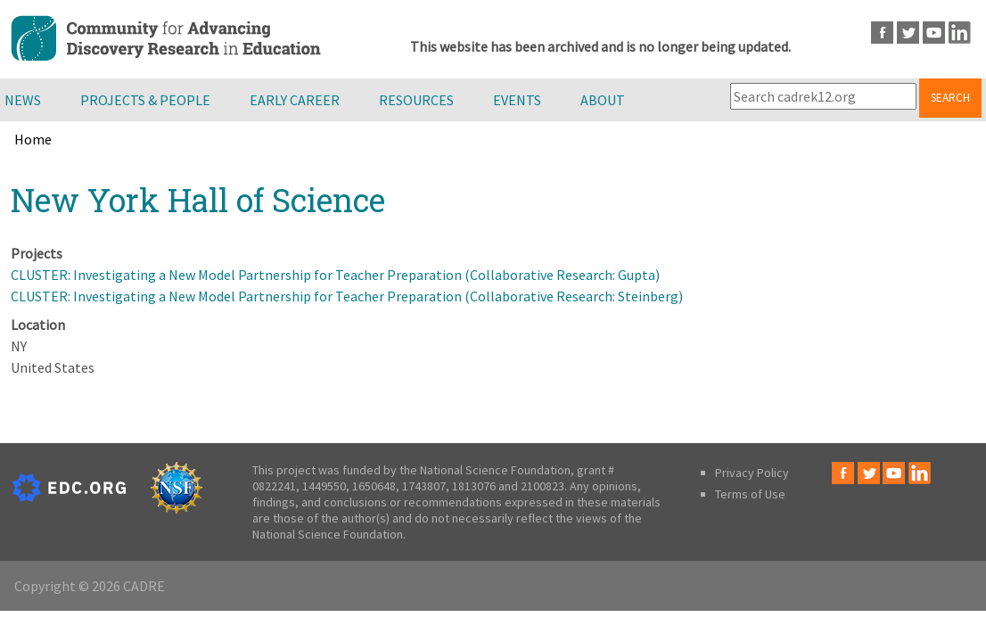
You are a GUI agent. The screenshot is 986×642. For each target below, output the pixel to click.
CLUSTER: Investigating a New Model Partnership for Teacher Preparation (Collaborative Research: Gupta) (335, 275)
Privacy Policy (752, 473)
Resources (416, 100)
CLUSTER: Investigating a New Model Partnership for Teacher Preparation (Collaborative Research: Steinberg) (347, 296)
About (602, 100)
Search (950, 97)
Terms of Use (750, 494)
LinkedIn (960, 32)
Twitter (908, 32)
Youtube (934, 32)
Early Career (295, 100)
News (22, 100)
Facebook (882, 32)
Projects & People (145, 100)
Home (33, 139)
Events (517, 100)
